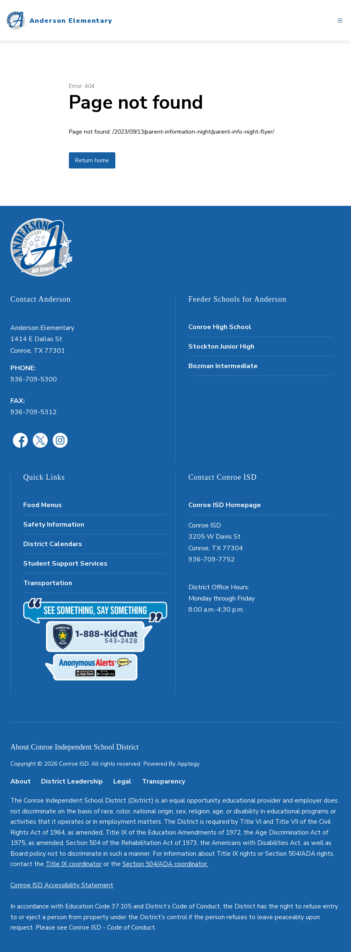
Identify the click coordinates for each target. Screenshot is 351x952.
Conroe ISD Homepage (224, 505)
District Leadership (72, 781)
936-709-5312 (33, 412)
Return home (92, 160)
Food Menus (42, 505)
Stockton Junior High (221, 346)
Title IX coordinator (74, 864)
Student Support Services (65, 563)
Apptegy (188, 764)
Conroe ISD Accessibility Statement (61, 885)
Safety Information (53, 524)
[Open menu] (340, 20)
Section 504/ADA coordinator (164, 864)
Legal (122, 781)
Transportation (47, 583)
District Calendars (52, 544)
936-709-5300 (33, 379)
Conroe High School (219, 327)
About (20, 781)
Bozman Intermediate (223, 366)
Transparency (163, 781)
